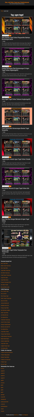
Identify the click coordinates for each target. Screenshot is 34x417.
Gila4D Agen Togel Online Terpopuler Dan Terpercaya (14, 251)
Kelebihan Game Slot (5, 305)
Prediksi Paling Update (5, 354)
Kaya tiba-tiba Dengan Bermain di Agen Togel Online (15, 220)
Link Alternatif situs (4, 315)
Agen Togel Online (4, 263)
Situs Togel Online (4, 268)
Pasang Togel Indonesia (5, 334)
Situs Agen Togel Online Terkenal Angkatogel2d (16, 99)
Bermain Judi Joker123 (5, 326)
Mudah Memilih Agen (5, 338)
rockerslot (3, 404)
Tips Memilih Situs (4, 317)
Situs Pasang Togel (4, 296)
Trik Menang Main (4, 348)
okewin (2, 408)
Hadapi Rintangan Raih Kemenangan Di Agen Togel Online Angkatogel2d (15, 69)
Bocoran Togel (3, 364)
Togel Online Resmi (4, 280)
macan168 (3, 397)
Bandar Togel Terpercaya (6, 265)
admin (4, 41)
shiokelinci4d (3, 399)
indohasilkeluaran (4, 406)
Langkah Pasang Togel (5, 345)
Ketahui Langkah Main (5, 341)
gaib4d (2, 380)
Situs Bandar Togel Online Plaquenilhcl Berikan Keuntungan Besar (16, 38)
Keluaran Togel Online (5, 357)
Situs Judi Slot (3, 293)
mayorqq (2, 382)
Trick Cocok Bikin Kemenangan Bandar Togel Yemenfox (15, 129)
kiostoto (2, 368)
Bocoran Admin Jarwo (5, 287)
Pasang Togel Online (5, 307)
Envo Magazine (25, 414)
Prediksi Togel (3, 361)
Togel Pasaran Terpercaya (6, 275)
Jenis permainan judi (5, 303)
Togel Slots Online (4, 277)
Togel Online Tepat (4, 343)
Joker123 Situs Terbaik (5, 322)
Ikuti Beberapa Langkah (5, 310)
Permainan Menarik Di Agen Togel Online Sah (15, 188)
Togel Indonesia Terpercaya (6, 336)
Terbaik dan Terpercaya (5, 319)
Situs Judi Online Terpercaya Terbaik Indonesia (17, 2)
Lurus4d (2, 411)
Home (2, 11)
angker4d (2, 370)
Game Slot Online (4, 300)
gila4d (2, 385)
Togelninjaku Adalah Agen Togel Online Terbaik (16, 159)
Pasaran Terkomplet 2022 (6, 282)
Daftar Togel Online (4, 312)
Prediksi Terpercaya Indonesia (6, 352)
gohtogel (2, 394)
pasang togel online (4, 401)
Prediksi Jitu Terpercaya (5, 359)
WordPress (16, 414)
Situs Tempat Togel (4, 291)
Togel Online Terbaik (5, 331)
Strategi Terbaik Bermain (5, 324)
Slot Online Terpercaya (5, 272)
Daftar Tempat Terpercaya (6, 298)
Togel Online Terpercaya (5, 270)
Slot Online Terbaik (4, 284)
